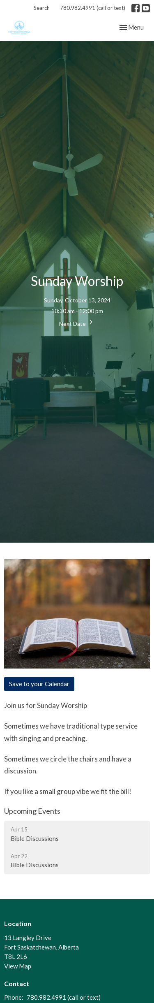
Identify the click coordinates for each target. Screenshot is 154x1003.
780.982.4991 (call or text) (92, 8)
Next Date (77, 322)
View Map (17, 966)
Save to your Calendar (39, 683)
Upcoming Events (32, 810)
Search (42, 8)
